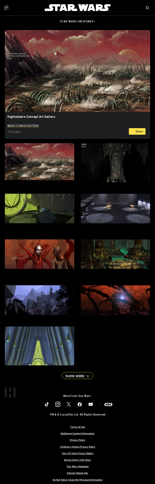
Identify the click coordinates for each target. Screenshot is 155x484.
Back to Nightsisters (23, 125)
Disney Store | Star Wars (77, 459)
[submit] (148, 8)
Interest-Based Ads (77, 472)
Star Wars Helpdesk (78, 466)
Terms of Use (77, 426)
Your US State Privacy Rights (77, 453)
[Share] (137, 131)
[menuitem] (6, 8)
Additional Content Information (77, 433)
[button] (77, 375)
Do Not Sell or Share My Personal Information (77, 479)
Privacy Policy (77, 439)
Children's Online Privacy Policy (77, 446)
